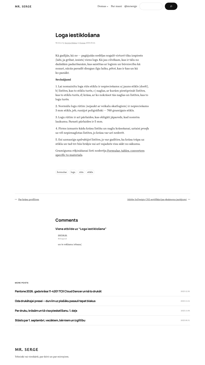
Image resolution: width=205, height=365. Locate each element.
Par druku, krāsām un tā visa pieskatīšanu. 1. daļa (46, 311)
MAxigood (62, 239)
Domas (82, 43)
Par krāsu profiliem (28, 199)
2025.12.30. (185, 291)
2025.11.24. (185, 301)
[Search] (171, 6)
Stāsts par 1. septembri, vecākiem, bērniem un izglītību (50, 320)
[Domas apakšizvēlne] (107, 6)
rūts (81, 172)
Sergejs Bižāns (71, 43)
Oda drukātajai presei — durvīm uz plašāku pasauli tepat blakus (55, 301)
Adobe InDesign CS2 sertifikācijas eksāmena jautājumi (157, 199)
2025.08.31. (185, 320)
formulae (62, 172)
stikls (90, 172)
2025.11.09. (185, 311)
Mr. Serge (23, 6)
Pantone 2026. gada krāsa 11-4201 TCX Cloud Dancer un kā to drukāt (58, 291)
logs (73, 172)
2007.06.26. (62, 235)
